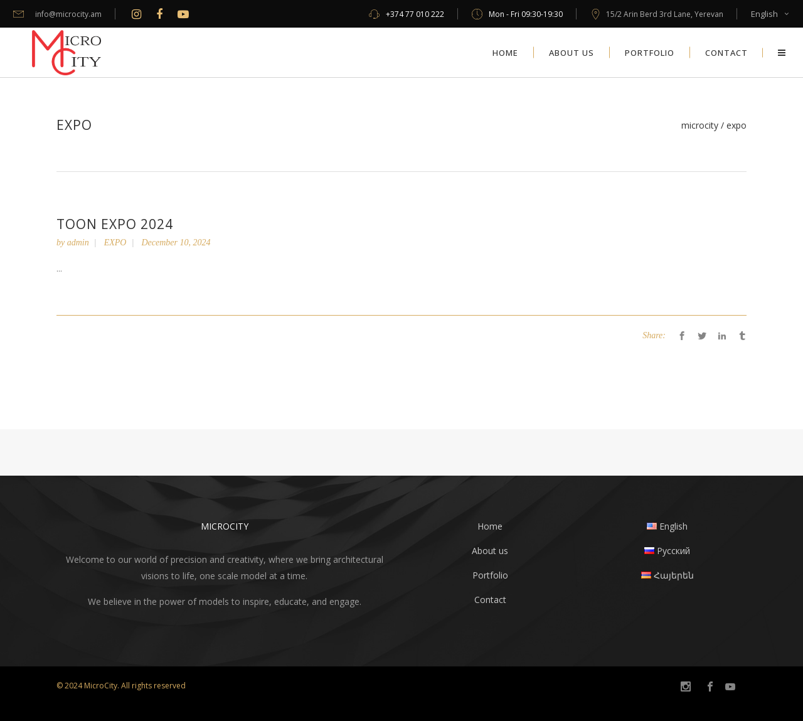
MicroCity (699, 125)
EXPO (115, 242)
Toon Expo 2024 (114, 224)
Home (490, 526)
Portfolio (490, 575)
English (764, 13)
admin (78, 242)
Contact (490, 600)
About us (490, 551)
